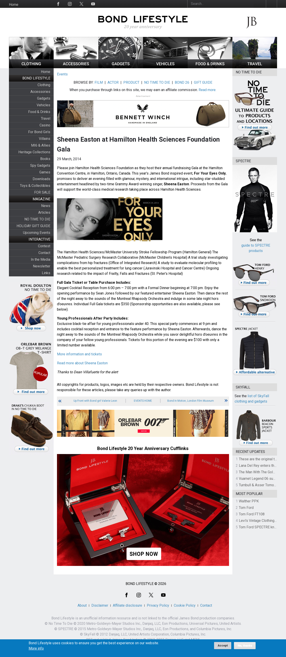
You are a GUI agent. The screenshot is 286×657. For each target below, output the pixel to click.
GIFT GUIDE (203, 82)
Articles (44, 212)
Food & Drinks (39, 112)
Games (44, 172)
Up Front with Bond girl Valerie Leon (95, 400)
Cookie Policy (185, 605)
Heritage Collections (34, 152)
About (82, 605)
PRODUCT (131, 82)
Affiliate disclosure (127, 605)
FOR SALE (42, 192)
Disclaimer (99, 605)
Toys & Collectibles (35, 185)
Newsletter (41, 266)
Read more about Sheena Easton (82, 363)
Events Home (143, 400)
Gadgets (43, 98)
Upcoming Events (36, 232)
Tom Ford (246, 508)
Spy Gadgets (40, 165)
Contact (44, 253)
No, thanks (245, 647)
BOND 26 (182, 82)
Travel (45, 118)
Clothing (44, 85)
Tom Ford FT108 (252, 514)
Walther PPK (249, 501)
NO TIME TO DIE (37, 219)
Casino (45, 125)
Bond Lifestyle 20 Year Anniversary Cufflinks (143, 448)
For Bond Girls (39, 132)
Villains (44, 139)
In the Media (40, 259)
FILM (99, 82)
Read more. (207, 90)
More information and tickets (79, 354)
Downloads (41, 179)
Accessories (40, 92)
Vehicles (43, 105)
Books (45, 159)
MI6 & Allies (40, 145)
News (45, 206)
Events (62, 74)
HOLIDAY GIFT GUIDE (33, 226)
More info (36, 650)
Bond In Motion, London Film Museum (190, 400)
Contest (44, 246)
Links (46, 273)
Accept (223, 647)
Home (13, 4)
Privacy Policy (158, 605)
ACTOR (113, 82)
